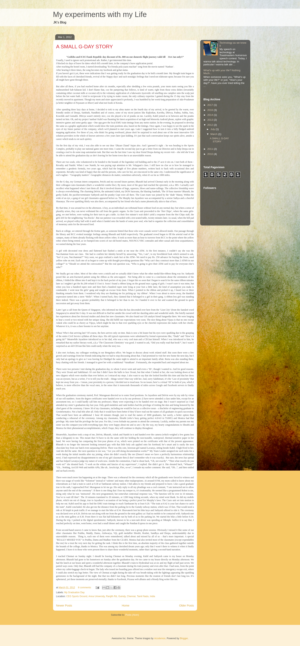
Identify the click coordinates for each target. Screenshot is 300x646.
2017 (210, 104)
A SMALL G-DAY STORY (84, 46)
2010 (210, 154)
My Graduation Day (74, 592)
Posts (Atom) (132, 615)
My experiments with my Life (100, 14)
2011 (210, 148)
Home (125, 605)
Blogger (184, 638)
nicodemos (159, 638)
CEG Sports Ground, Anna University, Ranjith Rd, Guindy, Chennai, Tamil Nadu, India (110, 596)
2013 (210, 119)
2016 (210, 110)
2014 (210, 114)
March (214, 134)
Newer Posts (64, 605)
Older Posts (186, 605)
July (213, 129)
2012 (210, 124)
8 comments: (85, 587)
